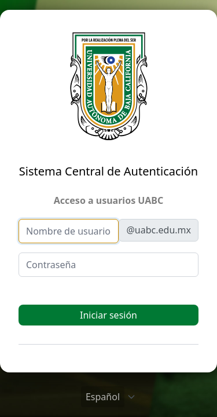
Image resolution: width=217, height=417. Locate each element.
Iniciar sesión (108, 315)
